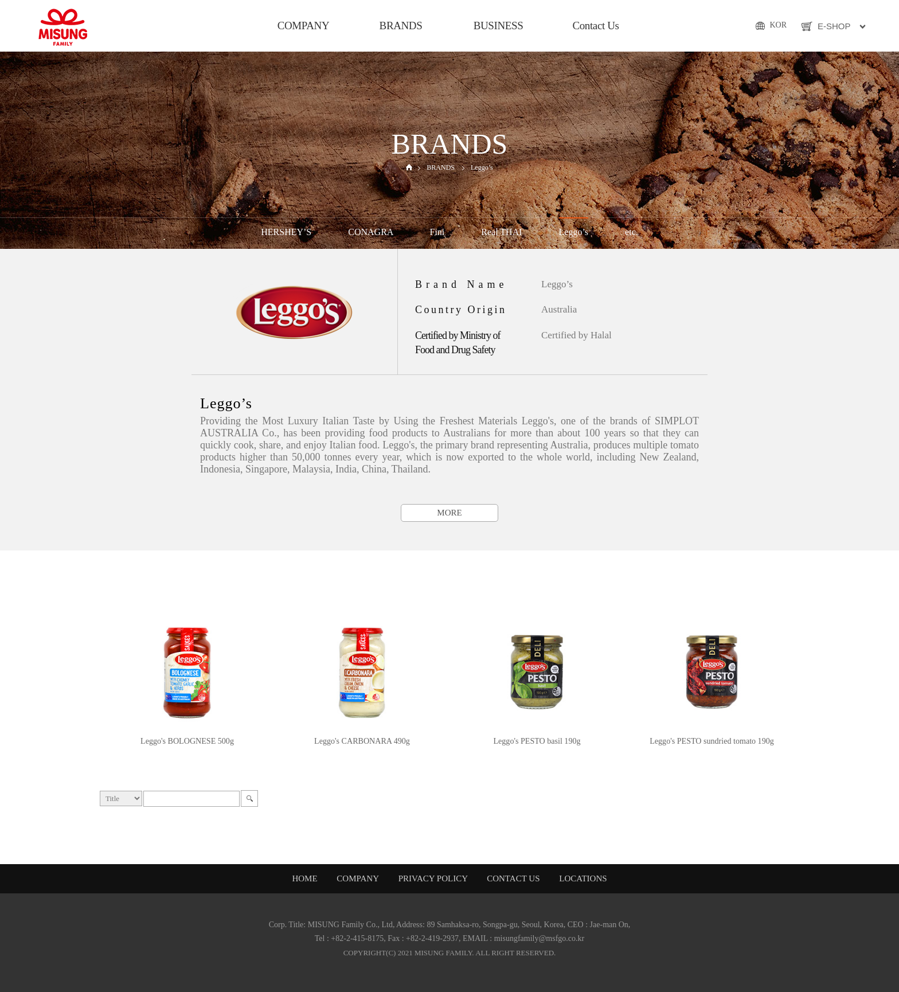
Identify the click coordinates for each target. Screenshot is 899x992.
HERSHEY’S (286, 232)
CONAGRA (370, 232)
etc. (631, 232)
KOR (778, 25)
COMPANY (303, 25)
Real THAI (501, 232)
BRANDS (401, 25)
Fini (437, 232)
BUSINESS (498, 25)
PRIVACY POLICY (434, 878)
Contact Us (595, 25)
